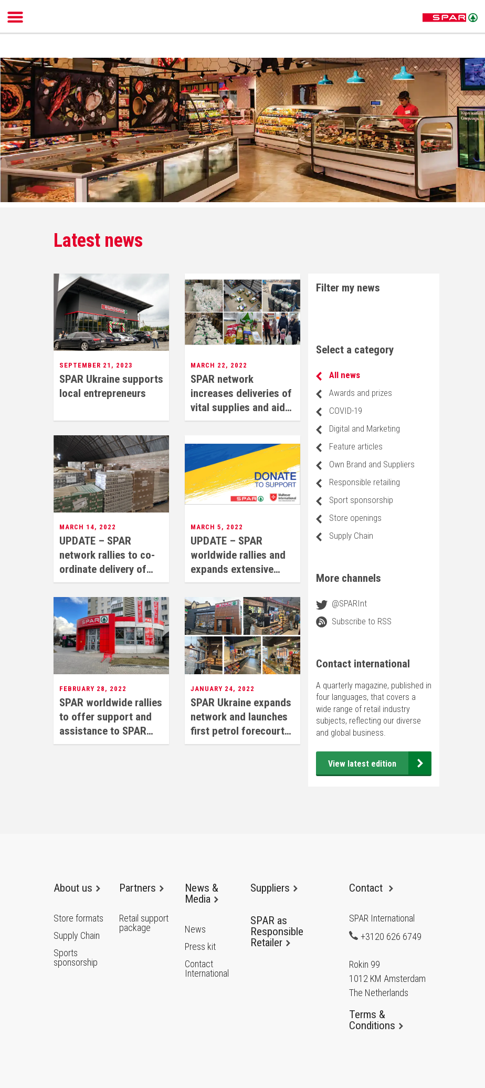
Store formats (78, 918)
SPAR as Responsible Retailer (276, 931)
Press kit (200, 946)
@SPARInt (349, 603)
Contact (371, 888)
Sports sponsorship (76, 957)
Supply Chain (351, 535)
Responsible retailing (364, 482)
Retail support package (143, 923)
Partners (141, 888)
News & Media (201, 893)
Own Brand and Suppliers (372, 464)
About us (77, 888)
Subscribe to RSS (362, 621)
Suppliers (274, 888)
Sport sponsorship (361, 500)
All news (344, 375)
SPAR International (450, 18)
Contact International (207, 968)
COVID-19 (345, 410)
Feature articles (356, 446)
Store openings (355, 517)
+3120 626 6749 (385, 936)
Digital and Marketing (364, 428)
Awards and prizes (360, 393)
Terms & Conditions (376, 1020)
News (195, 929)
